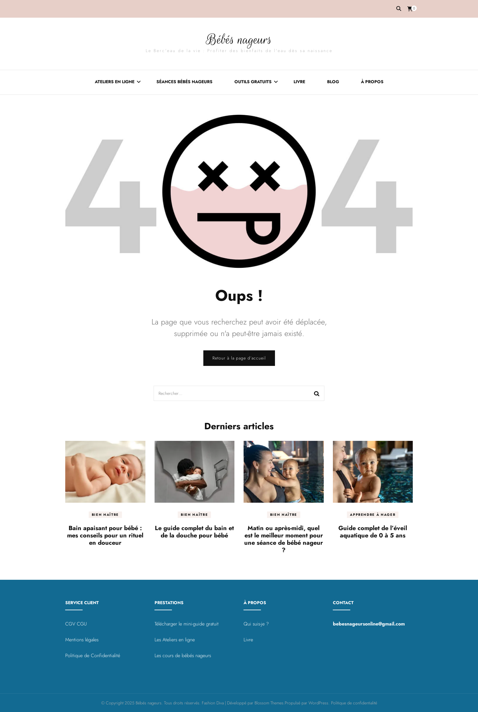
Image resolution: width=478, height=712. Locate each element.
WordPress (318, 703)
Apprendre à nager (372, 514)
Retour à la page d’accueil (239, 358)
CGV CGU (76, 623)
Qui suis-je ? (256, 623)
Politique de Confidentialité (92, 655)
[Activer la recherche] (398, 8)
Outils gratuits (253, 81)
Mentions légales (81, 639)
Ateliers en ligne (114, 81)
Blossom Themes (269, 703)
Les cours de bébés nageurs (183, 655)
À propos (372, 81)
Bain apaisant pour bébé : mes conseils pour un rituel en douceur (105, 535)
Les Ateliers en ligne (175, 639)
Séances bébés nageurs (184, 81)
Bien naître (105, 514)
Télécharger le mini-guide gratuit (187, 623)
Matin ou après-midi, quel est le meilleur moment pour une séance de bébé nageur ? (283, 539)
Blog (333, 81)
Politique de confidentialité (354, 703)
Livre (299, 81)
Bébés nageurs (239, 39)
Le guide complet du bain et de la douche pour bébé (194, 532)
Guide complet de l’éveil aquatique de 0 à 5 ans (372, 532)
